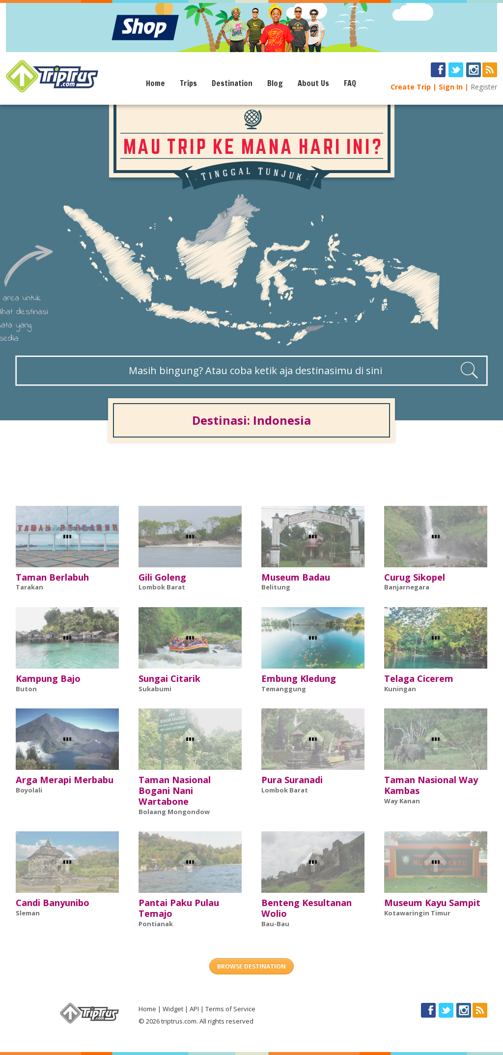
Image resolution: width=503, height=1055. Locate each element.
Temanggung (283, 688)
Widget (173, 1008)
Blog (275, 83)
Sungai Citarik (169, 678)
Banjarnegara (406, 587)
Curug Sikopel (414, 577)
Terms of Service (230, 1008)
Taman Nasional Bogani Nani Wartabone (175, 790)
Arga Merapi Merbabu (64, 780)
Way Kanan (402, 800)
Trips (188, 83)
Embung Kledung (298, 678)
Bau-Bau (275, 923)
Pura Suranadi (292, 780)
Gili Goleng (162, 577)
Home (155, 83)
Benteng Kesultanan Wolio (306, 908)
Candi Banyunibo (52, 902)
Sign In (451, 86)
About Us (313, 83)
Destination (232, 83)
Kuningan (400, 688)
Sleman (28, 912)
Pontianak (156, 923)
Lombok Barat (162, 587)
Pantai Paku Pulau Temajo (179, 908)
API (194, 1008)
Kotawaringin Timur (417, 912)
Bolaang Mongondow (174, 811)
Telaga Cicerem (418, 678)
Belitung (275, 587)
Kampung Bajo (48, 678)
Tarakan (29, 587)
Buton (26, 688)
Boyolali (29, 790)
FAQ (350, 83)
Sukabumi (155, 688)
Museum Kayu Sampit (432, 902)
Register (484, 86)
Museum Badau (295, 577)
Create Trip (411, 86)
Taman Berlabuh (52, 577)
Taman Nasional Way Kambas (431, 785)
